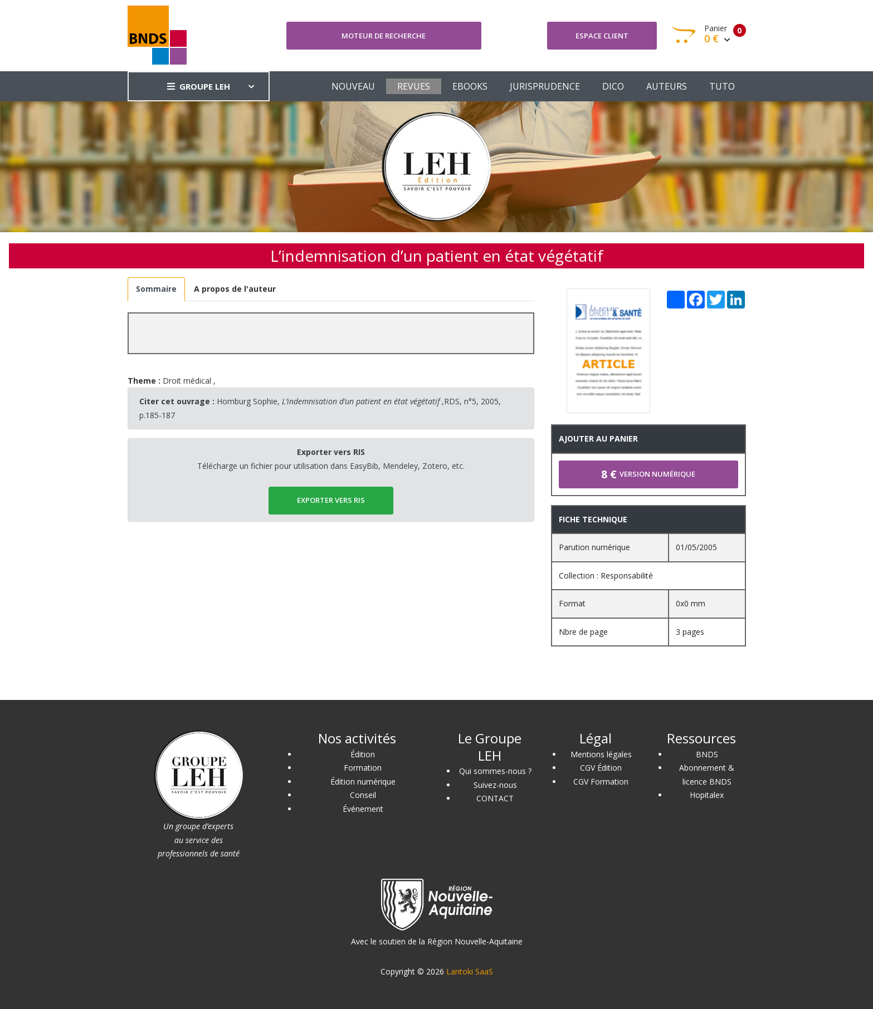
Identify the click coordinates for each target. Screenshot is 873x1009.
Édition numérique (363, 781)
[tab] (157, 289)
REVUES (413, 86)
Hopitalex (707, 795)
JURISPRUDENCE (545, 86)
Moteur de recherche (384, 36)
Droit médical (187, 380)
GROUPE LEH (198, 86)
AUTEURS (666, 86)
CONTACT (495, 798)
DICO (613, 86)
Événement (363, 809)
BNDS (707, 754)
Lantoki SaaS (469, 971)
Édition (362, 754)
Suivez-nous (495, 785)
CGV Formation (600, 781)
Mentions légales (601, 754)
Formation (363, 767)
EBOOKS (469, 86)
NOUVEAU (353, 86)
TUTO (722, 86)
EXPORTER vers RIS (331, 500)
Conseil (363, 795)
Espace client (602, 36)
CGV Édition (601, 767)
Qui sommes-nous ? (495, 771)
